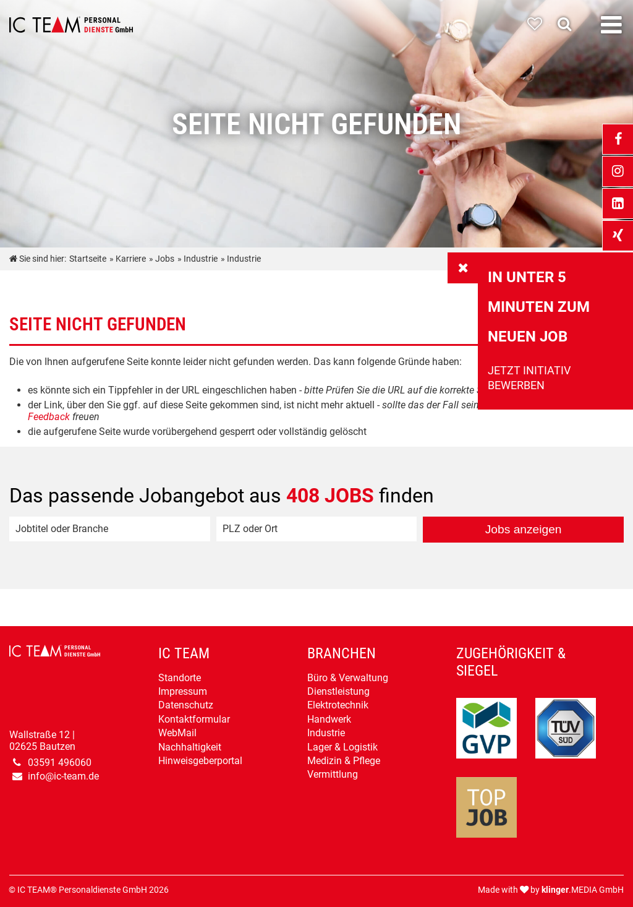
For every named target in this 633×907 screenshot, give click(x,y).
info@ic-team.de (63, 776)
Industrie (326, 733)
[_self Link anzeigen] (463, 267)
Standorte (179, 678)
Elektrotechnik (337, 705)
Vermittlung (332, 774)
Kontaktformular (194, 719)
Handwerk (329, 719)
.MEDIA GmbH (583, 890)
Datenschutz (185, 705)
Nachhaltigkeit (189, 747)
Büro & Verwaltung (347, 678)
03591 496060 (59, 762)
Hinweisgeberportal (200, 761)
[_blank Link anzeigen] (617, 139)
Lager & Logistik (342, 747)
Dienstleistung (338, 691)
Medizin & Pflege (343, 761)
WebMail (177, 733)
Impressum (182, 691)
